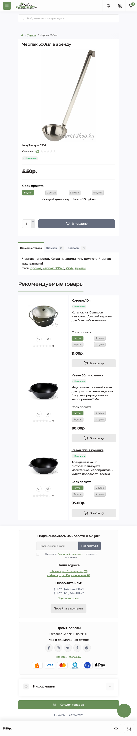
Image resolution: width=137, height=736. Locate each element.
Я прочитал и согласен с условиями (69, 556)
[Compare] (48, 339)
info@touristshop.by (68, 656)
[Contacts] (120, 5)
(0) (37, 151)
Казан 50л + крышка (87, 375)
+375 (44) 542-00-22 (70, 589)
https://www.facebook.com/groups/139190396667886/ (49, 647)
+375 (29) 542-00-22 (70, 593)
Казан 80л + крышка (87, 450)
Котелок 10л (81, 300)
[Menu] (7, 6)
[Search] (22, 18)
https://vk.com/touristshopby (68, 647)
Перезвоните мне (68, 598)
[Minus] (33, 226)
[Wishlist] (39, 339)
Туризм (31, 35)
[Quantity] (26, 223)
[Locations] (108, 5)
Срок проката (33, 186)
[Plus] (33, 221)
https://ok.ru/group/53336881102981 (77, 647)
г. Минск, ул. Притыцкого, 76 (68, 571)
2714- (69, 268)
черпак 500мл (53, 268)
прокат (35, 268)
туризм (80, 268)
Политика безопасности (70, 554)
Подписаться (89, 545)
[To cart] (94, 363)
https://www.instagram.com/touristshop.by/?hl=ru (58, 647)
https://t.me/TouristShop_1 (86, 647)
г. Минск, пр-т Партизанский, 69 (68, 575)
